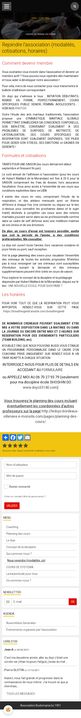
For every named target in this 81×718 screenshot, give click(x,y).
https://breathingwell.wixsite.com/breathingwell (33, 311)
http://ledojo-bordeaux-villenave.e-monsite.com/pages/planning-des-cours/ (41, 416)
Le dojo (10, 540)
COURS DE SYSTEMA (20, 567)
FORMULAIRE (52, 370)
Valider (11, 505)
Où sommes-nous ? (18, 580)
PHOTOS (20, 108)
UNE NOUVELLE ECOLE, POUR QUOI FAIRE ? (35, 285)
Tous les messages (20, 693)
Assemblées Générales (21, 623)
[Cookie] (8, 709)
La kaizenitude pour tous (22, 573)
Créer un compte (13, 496)
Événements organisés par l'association (31, 629)
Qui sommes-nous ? (19, 553)
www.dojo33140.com (40, 387)
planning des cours (31, 255)
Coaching (12, 527)
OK (73, 601)
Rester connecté (17, 487)
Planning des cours (18, 533)
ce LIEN (42, 190)
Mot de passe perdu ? (34, 496)
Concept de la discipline (21, 547)
